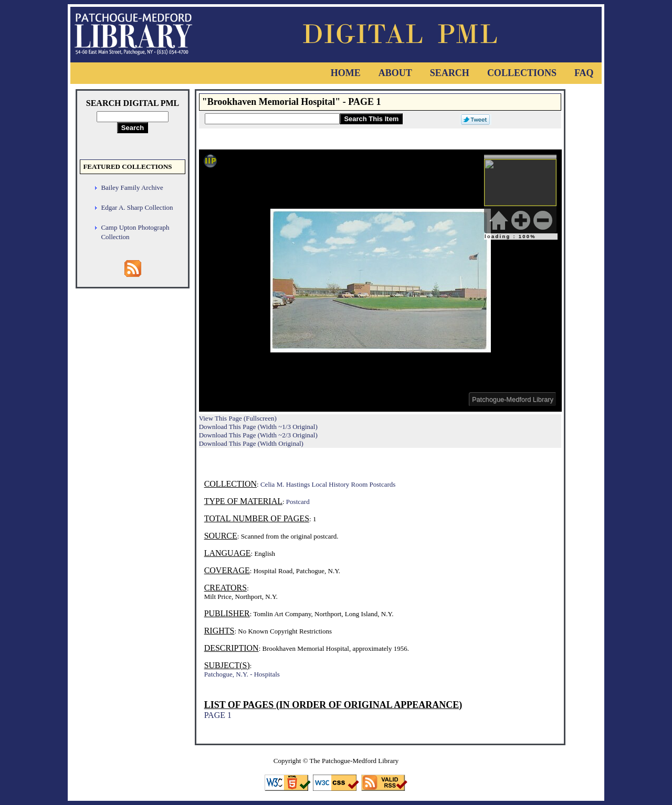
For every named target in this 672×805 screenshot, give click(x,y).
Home (346, 73)
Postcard (298, 502)
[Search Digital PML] (133, 116)
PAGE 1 (218, 715)
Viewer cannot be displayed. (380, 280)
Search (449, 73)
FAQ (584, 73)
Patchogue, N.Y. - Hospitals (242, 674)
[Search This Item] (272, 118)
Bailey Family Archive (132, 187)
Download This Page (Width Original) (251, 443)
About (395, 73)
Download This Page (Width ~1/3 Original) (258, 427)
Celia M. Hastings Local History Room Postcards (327, 484)
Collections (521, 73)
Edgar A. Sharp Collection (137, 207)
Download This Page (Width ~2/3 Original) (258, 435)
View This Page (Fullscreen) (238, 418)
